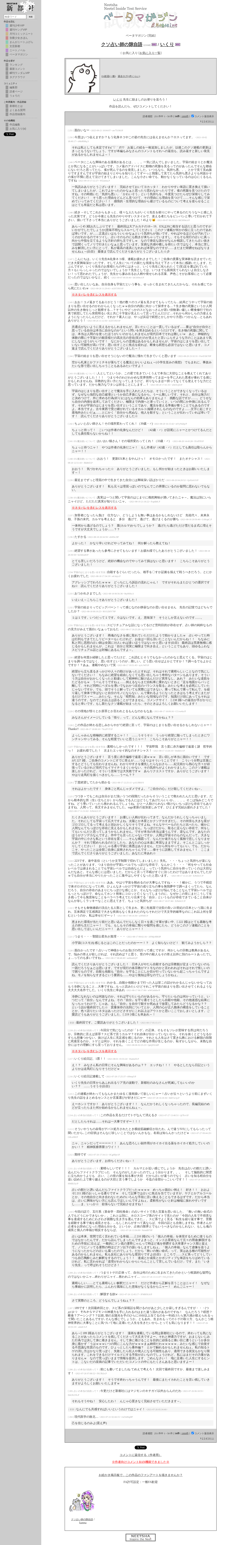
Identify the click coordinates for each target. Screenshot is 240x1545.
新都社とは (16, 105)
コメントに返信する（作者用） (141, 1455)
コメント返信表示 (202, 116)
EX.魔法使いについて (85, 373)
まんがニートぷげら (21, 41)
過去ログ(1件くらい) (129, 76)
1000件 (185, 116)
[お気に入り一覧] (150, 53)
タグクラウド (17, 77)
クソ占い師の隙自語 (121, 44)
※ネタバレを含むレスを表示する (94, 294)
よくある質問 (17, 110)
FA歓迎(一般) (109, 76)
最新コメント (17, 68)
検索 (31, 17)
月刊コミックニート (21, 33)
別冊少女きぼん (19, 37)
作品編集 (15, 124)
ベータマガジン (19, 54)
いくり (167, 44)
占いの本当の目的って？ (86, 1030)
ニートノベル (17, 50)
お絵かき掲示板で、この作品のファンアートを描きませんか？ (141, 1475)
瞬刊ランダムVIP (20, 72)
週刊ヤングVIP (18, 29)
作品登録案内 (17, 114)
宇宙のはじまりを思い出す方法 (90, 572)
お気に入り (129, 53)
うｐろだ (15, 95)
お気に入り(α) (18, 128)
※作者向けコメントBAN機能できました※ (140, 1461)
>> (212, 121)
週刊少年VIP (17, 25)
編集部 (13, 87)
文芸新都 (15, 46)
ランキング (16, 64)
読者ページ (16, 91)
